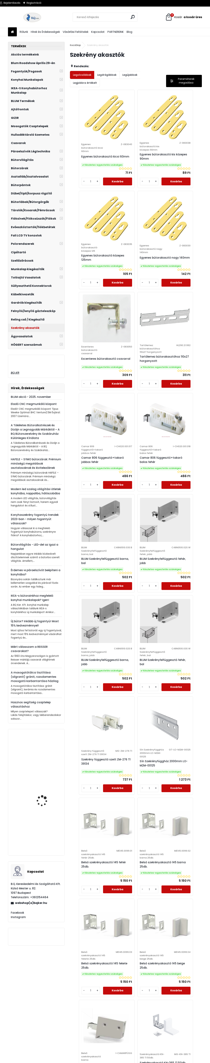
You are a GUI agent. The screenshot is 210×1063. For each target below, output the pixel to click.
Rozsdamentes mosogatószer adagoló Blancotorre (46, 796)
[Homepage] (12, 32)
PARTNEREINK (115, 32)
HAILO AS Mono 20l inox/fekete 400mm (43, 757)
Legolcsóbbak (82, 75)
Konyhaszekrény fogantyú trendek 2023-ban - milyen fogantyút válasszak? (35, 519)
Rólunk (24, 32)
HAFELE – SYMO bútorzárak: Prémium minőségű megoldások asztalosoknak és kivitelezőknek (36, 463)
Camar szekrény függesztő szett (107, 833)
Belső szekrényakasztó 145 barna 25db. (89, 722)
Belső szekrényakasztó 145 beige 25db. (177, 722)
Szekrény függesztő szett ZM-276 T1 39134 (91, 610)
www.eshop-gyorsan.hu (113, 1059)
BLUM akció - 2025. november (31, 397)
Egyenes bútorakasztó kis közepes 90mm (135, 160)
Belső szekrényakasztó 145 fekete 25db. (133, 722)
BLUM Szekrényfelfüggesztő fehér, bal (177, 497)
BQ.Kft (15, 373)
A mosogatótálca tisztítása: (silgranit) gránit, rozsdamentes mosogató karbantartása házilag (34, 677)
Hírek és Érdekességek (45, 32)
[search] (133, 17)
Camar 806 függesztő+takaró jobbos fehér (92, 385)
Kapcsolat (98, 32)
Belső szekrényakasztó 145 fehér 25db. (177, 609)
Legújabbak (129, 75)
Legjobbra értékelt (85, 83)
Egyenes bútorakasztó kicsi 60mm (89, 158)
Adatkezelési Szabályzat (77, 982)
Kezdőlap (75, 45)
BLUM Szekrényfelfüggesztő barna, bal (177, 385)
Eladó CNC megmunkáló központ (34, 404)
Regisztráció (34, 3)
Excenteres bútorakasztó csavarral (135, 270)
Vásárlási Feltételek (75, 32)
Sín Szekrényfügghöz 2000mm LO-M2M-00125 (134, 610)
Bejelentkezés (12, 3)
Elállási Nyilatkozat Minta (77, 987)
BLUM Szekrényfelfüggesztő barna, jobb (133, 497)
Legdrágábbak (107, 75)
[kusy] (80, 188)
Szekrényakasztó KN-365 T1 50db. (157, 831)
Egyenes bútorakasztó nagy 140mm (89, 270)
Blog (129, 32)
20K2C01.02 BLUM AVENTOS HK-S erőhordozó (42, 837)
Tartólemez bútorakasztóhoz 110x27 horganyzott (178, 273)
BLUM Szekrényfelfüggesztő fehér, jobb (89, 497)
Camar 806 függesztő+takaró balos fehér (135, 385)
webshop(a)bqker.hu (31, 903)
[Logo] (32, 17)
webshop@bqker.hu (21, 991)
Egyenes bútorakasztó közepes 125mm (177, 158)
